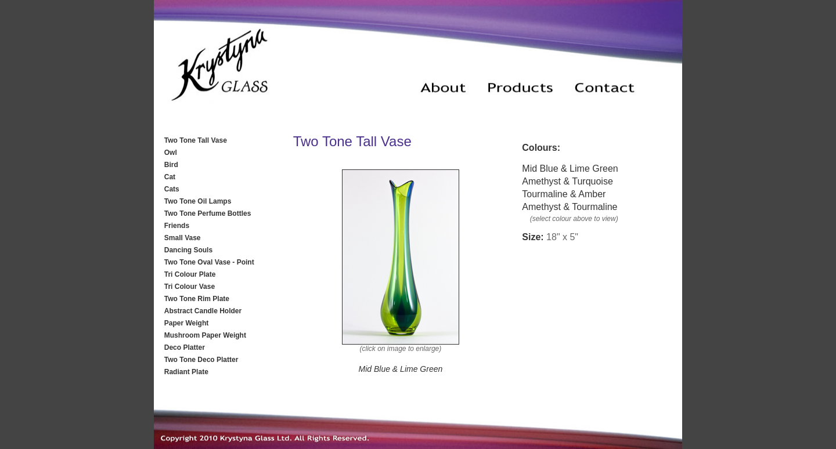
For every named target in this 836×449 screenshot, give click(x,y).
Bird (171, 165)
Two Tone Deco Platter (201, 360)
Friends (176, 226)
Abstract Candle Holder (203, 311)
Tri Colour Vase (189, 287)
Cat (169, 177)
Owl (170, 153)
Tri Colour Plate (190, 274)
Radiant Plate (186, 372)
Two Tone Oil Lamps (198, 201)
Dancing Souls (188, 250)
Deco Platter (184, 347)
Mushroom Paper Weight (205, 335)
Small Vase (182, 238)
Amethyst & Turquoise (567, 181)
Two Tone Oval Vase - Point (209, 262)
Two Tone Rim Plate (196, 299)
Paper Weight (186, 323)
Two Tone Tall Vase (195, 140)
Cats (171, 189)
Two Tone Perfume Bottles (207, 213)
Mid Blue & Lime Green (570, 168)
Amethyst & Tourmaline (569, 207)
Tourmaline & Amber (564, 194)
